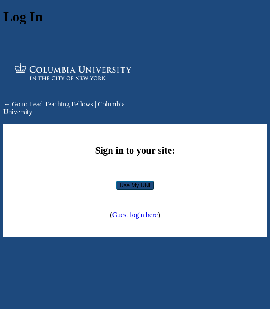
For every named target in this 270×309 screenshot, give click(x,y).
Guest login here (135, 214)
